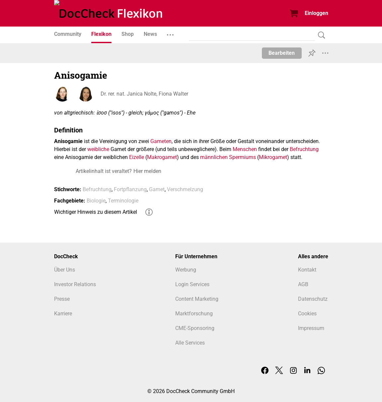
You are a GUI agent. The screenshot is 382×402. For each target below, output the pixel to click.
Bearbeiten (281, 53)
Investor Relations (75, 284)
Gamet (157, 189)
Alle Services (190, 343)
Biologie (96, 201)
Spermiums (242, 157)
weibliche (98, 149)
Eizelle (136, 157)
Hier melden (147, 171)
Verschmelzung (185, 189)
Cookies (307, 313)
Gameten (161, 141)
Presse (62, 299)
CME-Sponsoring (194, 328)
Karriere (63, 313)
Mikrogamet (273, 157)
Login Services (192, 284)
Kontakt (307, 270)
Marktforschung (194, 313)
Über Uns (64, 270)
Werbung (185, 270)
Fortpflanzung (130, 189)
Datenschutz (313, 299)
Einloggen (316, 13)
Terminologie (123, 201)
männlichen (214, 157)
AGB (303, 284)
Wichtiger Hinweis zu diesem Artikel (95, 212)
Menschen (245, 149)
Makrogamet (162, 157)
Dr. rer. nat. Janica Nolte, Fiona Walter (144, 94)
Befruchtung (304, 149)
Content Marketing (196, 299)
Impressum (311, 328)
